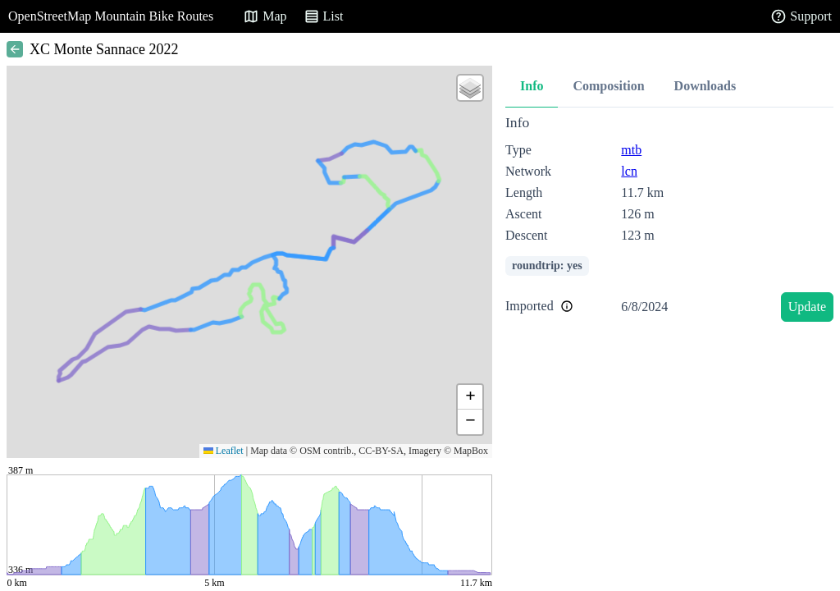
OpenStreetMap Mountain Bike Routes (110, 16)
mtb (631, 150)
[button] (470, 88)
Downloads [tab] (705, 86)
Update (807, 307)
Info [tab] (531, 86)
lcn (629, 171)
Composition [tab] (608, 86)
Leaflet (223, 450)
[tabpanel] (669, 221)
